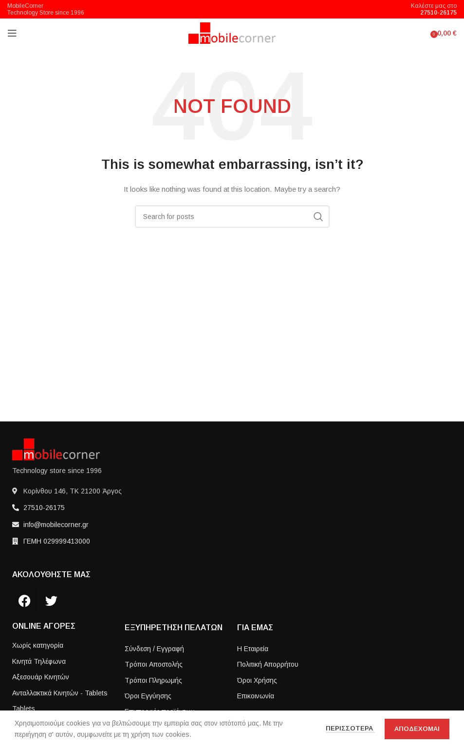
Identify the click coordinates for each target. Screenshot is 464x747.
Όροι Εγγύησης (148, 696)
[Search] (232, 216)
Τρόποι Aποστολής (154, 664)
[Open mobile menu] (12, 33)
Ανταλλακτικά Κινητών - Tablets (60, 693)
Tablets (23, 708)
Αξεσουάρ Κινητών (40, 677)
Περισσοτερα (350, 728)
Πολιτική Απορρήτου (267, 664)
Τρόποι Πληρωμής (153, 680)
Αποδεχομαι (417, 728)
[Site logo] (232, 32)
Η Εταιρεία (252, 649)
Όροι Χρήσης (257, 680)
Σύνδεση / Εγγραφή (154, 649)
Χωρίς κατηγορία (37, 645)
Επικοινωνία (255, 696)
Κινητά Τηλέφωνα (39, 661)
